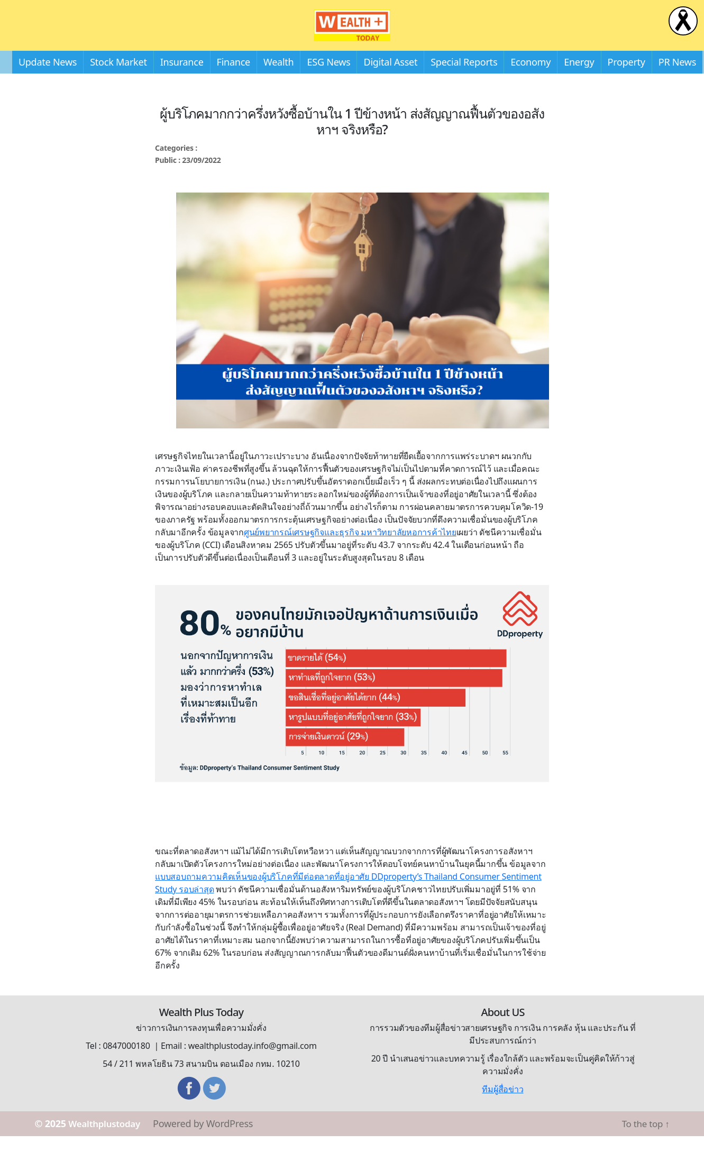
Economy (530, 77)
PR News (677, 77)
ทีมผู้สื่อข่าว (502, 1105)
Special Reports (464, 77)
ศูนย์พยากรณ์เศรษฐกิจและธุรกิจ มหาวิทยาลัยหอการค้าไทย (350, 548)
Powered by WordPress (210, 1139)
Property (626, 77)
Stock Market (118, 77)
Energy (579, 77)
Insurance (182, 77)
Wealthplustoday (107, 1139)
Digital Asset (390, 77)
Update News (48, 77)
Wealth (278, 77)
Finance (233, 77)
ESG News (328, 77)
